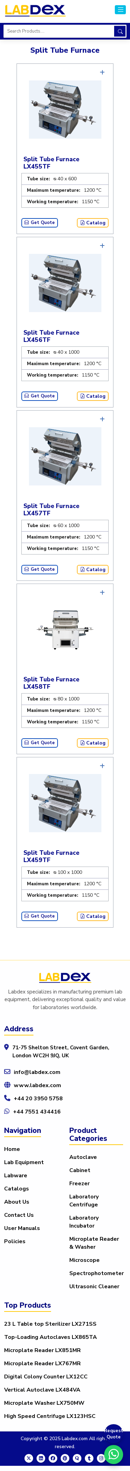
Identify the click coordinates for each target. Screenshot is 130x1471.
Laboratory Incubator (84, 1222)
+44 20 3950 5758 (38, 1098)
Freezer (79, 1183)
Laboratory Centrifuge (84, 1200)
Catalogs (16, 1189)
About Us (16, 1202)
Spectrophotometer (96, 1273)
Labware (15, 1175)
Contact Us (19, 1215)
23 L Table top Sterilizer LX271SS (50, 1324)
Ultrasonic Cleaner (94, 1286)
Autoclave (83, 1157)
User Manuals (22, 1228)
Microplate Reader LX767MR (42, 1363)
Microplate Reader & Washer (94, 1243)
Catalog (93, 223)
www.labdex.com (37, 1085)
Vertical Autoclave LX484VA (42, 1390)
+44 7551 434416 (37, 1112)
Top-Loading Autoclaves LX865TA (50, 1337)
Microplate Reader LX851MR (42, 1350)
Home (12, 1149)
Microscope (84, 1260)
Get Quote (39, 223)
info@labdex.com (37, 1072)
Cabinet (79, 1170)
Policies (15, 1241)
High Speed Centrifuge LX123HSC (50, 1416)
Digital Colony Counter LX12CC (46, 1376)
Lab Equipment (24, 1162)
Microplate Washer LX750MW (44, 1403)
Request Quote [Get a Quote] (113, 1434)
